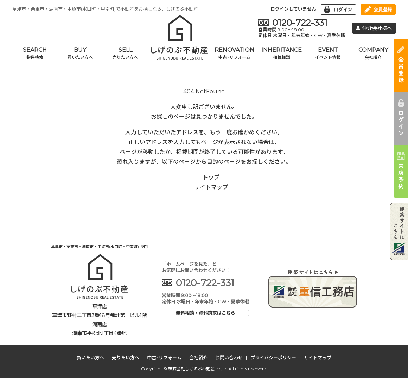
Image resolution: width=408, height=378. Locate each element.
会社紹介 (198, 357)
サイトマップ (211, 187)
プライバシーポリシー (273, 357)
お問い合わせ (229, 357)
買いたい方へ (90, 357)
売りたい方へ (125, 357)
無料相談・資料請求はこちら (205, 313)
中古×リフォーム (164, 357)
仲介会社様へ (374, 28)
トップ (211, 177)
